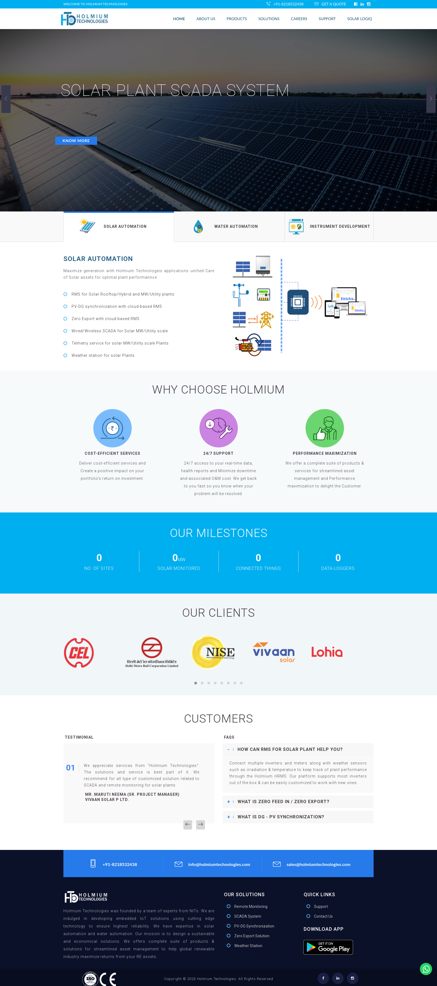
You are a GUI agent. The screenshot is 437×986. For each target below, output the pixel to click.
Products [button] (237, 18)
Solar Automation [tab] (113, 225)
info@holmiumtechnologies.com (212, 863)
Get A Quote (330, 4)
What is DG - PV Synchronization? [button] (281, 816)
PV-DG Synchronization (254, 926)
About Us (205, 18)
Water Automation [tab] (224, 226)
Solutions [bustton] (269, 18)
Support (327, 18)
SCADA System (247, 916)
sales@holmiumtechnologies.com (311, 863)
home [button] (179, 18)
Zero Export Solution (251, 936)
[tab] (298, 749)
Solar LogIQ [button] (359, 18)
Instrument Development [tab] (329, 226)
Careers (299, 18)
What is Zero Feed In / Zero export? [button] (284, 801)
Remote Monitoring (250, 906)
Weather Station (248, 946)
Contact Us (323, 916)
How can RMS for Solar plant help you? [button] (290, 749)
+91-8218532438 (285, 4)
